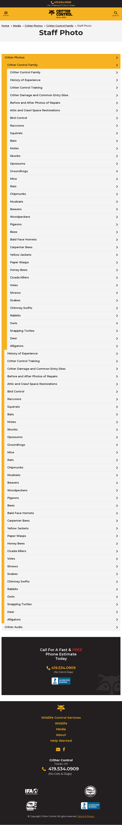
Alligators (16, 346)
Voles (14, 285)
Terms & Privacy (85, 816)
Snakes (15, 300)
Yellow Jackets (20, 254)
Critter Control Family (59, 25)
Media (17, 25)
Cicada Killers (19, 277)
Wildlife (61, 723)
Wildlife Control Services (61, 717)
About (61, 735)
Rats (13, 186)
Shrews (15, 292)
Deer (13, 338)
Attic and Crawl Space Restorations (35, 110)
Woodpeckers (20, 216)
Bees (13, 232)
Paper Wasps (19, 262)
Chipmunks (18, 194)
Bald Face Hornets (23, 239)
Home (5, 25)
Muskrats (16, 201)
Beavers (16, 209)
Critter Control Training (26, 87)
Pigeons (16, 224)
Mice (13, 178)
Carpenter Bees (21, 247)
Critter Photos (34, 25)
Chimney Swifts (21, 308)
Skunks (15, 156)
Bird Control (18, 118)
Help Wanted (61, 740)
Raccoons (17, 125)
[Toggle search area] (115, 14)
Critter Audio (14, 627)
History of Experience (25, 80)
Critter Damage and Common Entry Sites (39, 95)
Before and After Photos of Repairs (35, 102)
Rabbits (15, 315)
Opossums (17, 163)
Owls (13, 323)
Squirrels (16, 133)
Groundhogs (19, 171)
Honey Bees (18, 270)
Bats (13, 140)
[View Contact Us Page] (58, 749)
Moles (14, 148)
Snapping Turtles (22, 330)
